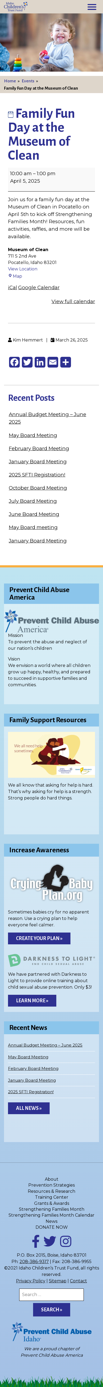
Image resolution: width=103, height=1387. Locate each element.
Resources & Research (51, 1191)
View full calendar (73, 301)
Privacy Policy (30, 1280)
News (51, 1221)
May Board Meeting (33, 435)
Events (28, 81)
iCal (12, 287)
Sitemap (57, 1280)
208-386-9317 (34, 1261)
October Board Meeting (38, 488)
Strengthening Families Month (51, 1209)
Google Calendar (39, 287)
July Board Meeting (33, 501)
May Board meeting (33, 527)
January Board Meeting (38, 461)
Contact (78, 1280)
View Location (22, 268)
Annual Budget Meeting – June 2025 (45, 1045)
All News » (29, 1108)
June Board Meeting (34, 514)
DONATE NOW (51, 1227)
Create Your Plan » (39, 938)
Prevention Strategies (51, 1185)
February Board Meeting (39, 448)
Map (15, 276)
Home (10, 81)
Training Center (51, 1197)
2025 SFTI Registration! (37, 475)
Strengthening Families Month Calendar (51, 1215)
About (51, 1179)
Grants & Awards (51, 1203)
